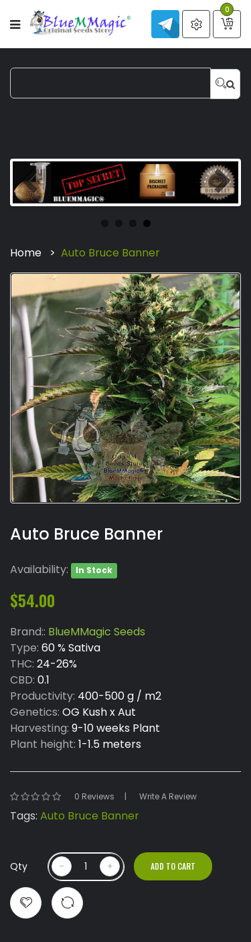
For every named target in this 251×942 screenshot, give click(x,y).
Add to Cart (173, 866)
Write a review (168, 796)
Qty (18, 866)
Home (25, 252)
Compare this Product (67, 903)
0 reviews (94, 796)
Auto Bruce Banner (110, 252)
